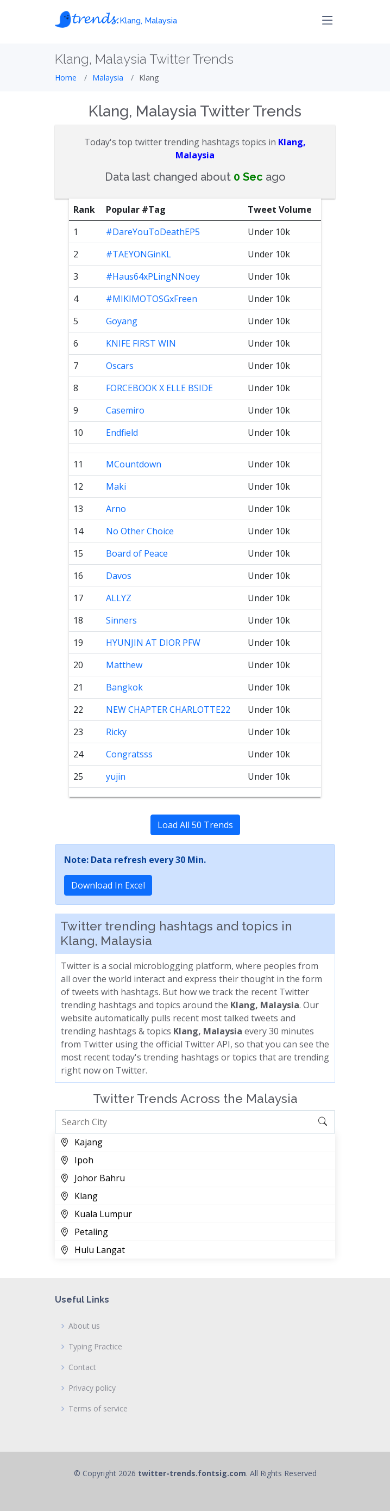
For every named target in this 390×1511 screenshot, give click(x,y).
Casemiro (125, 410)
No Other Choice (140, 531)
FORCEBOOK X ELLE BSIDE (159, 388)
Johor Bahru (92, 1178)
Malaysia (107, 77)
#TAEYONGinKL (138, 254)
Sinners (121, 620)
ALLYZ (118, 598)
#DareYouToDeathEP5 (153, 232)
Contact (82, 1367)
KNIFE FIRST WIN (141, 343)
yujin (115, 776)
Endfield (122, 433)
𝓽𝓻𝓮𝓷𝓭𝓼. (116, 17)
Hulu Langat (92, 1250)
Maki (116, 486)
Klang (79, 1196)
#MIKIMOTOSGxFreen (151, 299)
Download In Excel (108, 885)
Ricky (116, 732)
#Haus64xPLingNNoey (153, 276)
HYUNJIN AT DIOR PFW (153, 643)
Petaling (84, 1232)
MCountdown (133, 464)
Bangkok (124, 687)
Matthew (124, 665)
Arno (116, 509)
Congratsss (129, 754)
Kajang (81, 1142)
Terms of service (98, 1409)
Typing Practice (95, 1346)
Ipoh (76, 1160)
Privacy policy (92, 1388)
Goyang (121, 321)
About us (84, 1326)
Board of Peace (137, 553)
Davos (118, 576)
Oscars (120, 366)
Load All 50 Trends (195, 825)
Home (66, 77)
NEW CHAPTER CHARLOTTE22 (168, 710)
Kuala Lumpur (96, 1214)
